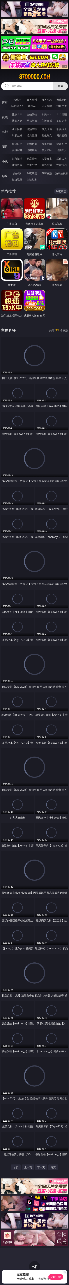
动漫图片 (61, 144)
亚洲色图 (32, 144)
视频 (5, 117)
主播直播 (47, 120)
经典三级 (32, 135)
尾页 (53, 1167)
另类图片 (61, 150)
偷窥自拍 (17, 144)
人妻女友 (47, 158)
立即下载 (56, 1277)
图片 (5, 146)
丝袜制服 (32, 120)
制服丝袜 (17, 135)
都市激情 (17, 158)
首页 (15, 1167)
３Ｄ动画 (61, 114)
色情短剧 (32, 179)
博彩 (5, 102)
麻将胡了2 (17, 106)
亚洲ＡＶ (17, 114)
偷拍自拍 (32, 129)
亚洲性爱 (17, 129)
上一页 (28, 1167)
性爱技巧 (61, 165)
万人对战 (47, 99)
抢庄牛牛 (61, 106)
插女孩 (17, 173)
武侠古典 (61, 158)
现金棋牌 (47, 106)
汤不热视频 (61, 173)
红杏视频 (17, 179)
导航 (5, 176)
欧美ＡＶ (47, 114)
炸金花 (32, 106)
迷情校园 (17, 165)
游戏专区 (61, 99)
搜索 (60, 86)
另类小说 (32, 165)
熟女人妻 (17, 120)
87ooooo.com (34, 76)
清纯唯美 (32, 150)
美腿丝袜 (17, 150)
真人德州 (32, 99)
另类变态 (61, 135)
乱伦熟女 (47, 135)
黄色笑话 (47, 165)
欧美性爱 (61, 129)
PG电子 (17, 99)
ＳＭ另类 (61, 120)
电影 (5, 132)
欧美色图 (47, 144)
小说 (5, 161)
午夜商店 (32, 173)
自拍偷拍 (32, 114)
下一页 (41, 1167)
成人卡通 (47, 129)
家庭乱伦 (32, 158)
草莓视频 (47, 173)
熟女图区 (47, 150)
